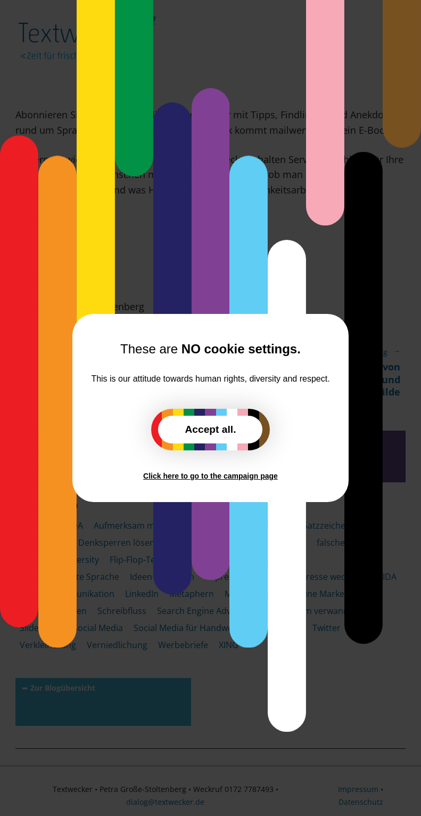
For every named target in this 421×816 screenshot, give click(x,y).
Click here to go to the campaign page (210, 476)
